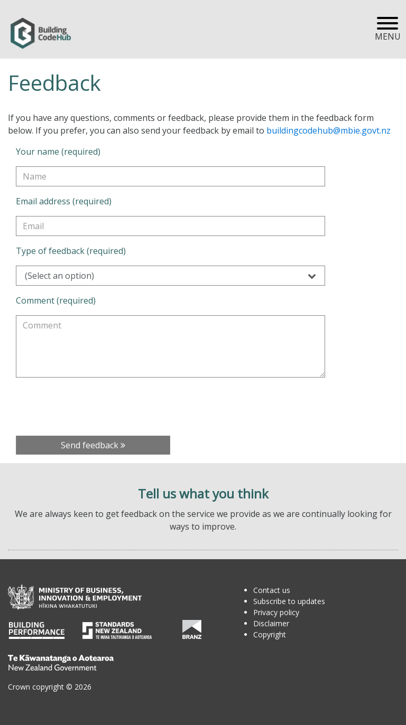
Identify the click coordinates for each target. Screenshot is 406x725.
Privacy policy (276, 612)
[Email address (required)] (170, 226)
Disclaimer (271, 623)
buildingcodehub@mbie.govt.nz (328, 130)
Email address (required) (64, 201)
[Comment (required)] (170, 346)
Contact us (271, 590)
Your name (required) (58, 151)
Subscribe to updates (289, 601)
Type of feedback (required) (71, 251)
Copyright (269, 634)
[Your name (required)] (170, 176)
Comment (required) (56, 300)
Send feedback (93, 445)
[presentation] (96, 406)
